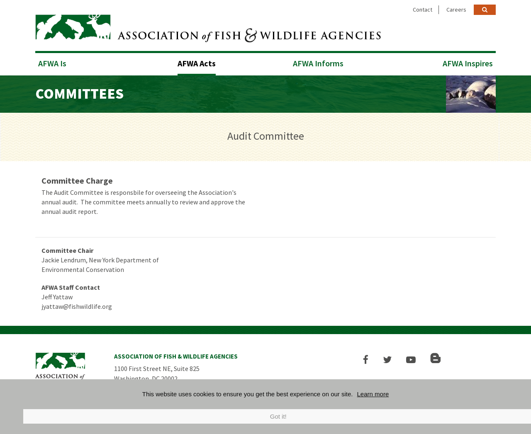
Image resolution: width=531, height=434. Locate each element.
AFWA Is (52, 63)
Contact (422, 9)
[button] (365, 359)
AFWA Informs (318, 63)
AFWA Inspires (468, 63)
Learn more (373, 394)
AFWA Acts (197, 63)
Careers (456, 9)
